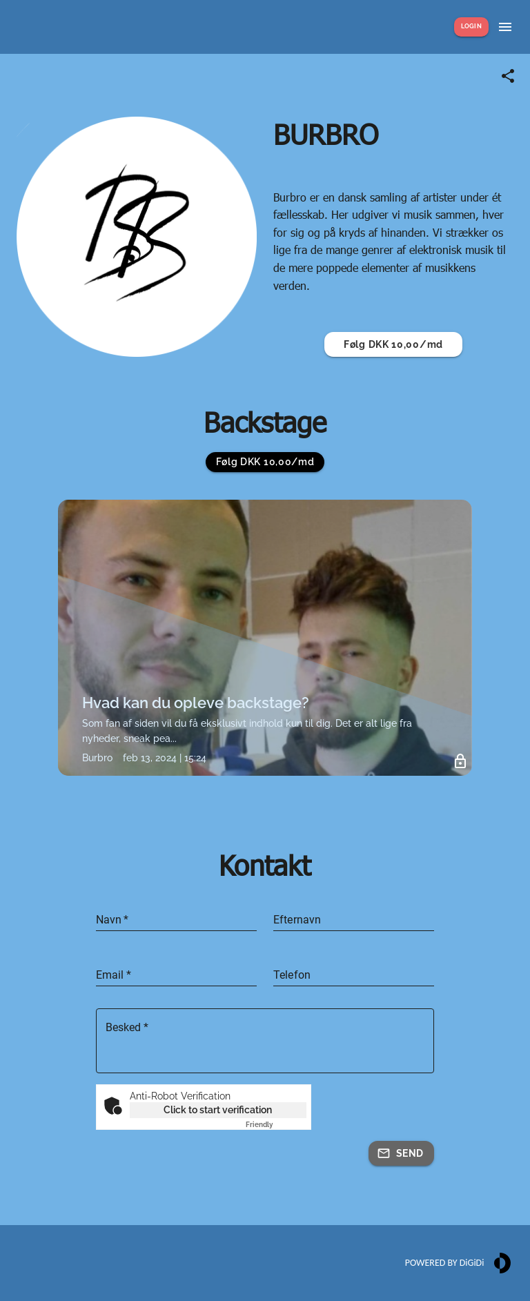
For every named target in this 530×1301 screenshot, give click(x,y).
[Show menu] (505, 26)
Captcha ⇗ (276, 1124)
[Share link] (507, 75)
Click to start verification (218, 1109)
